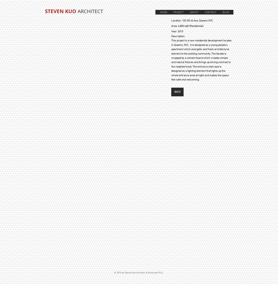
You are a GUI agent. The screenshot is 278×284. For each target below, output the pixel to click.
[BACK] (177, 92)
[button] (178, 12)
